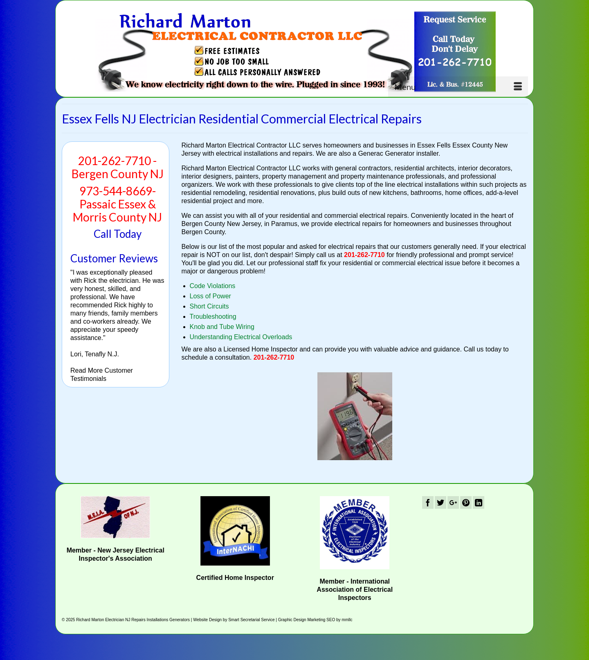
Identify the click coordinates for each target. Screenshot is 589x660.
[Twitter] (440, 502)
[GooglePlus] (453, 502)
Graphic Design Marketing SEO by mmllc (315, 619)
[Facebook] (428, 502)
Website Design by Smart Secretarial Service (233, 619)
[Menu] (458, 86)
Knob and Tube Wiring (222, 326)
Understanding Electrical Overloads (241, 336)
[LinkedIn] (478, 502)
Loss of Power (210, 296)
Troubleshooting (213, 316)
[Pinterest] (466, 502)
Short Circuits (209, 306)
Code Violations (213, 285)
